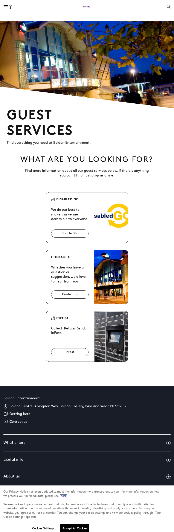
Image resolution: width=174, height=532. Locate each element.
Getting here (19, 414)
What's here (87, 443)
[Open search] (169, 7)
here (63, 499)
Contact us (18, 422)
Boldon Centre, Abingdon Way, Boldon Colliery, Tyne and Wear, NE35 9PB (67, 406)
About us (87, 476)
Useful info (87, 460)
